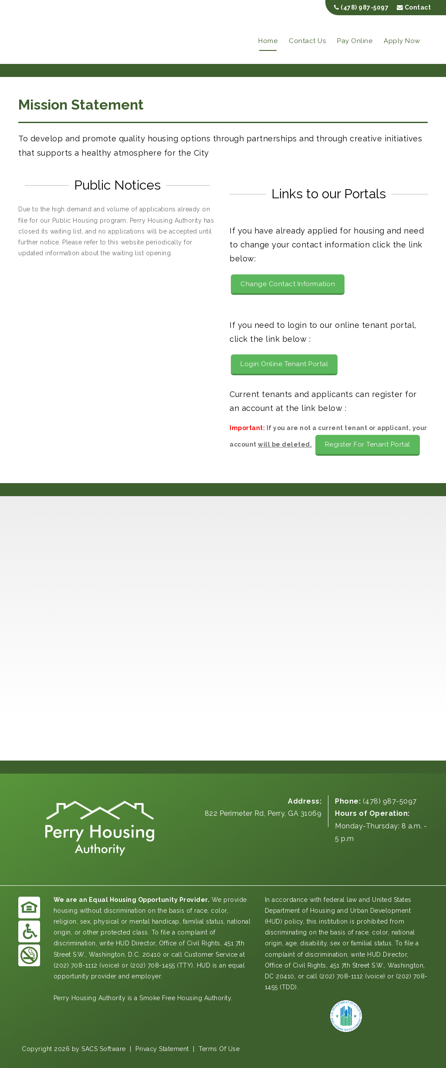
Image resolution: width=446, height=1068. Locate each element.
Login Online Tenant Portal (284, 364)
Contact (414, 7)
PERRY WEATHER (223, 728)
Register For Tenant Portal (367, 444)
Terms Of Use (219, 1048)
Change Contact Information (287, 284)
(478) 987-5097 (361, 7)
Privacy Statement (162, 1048)
